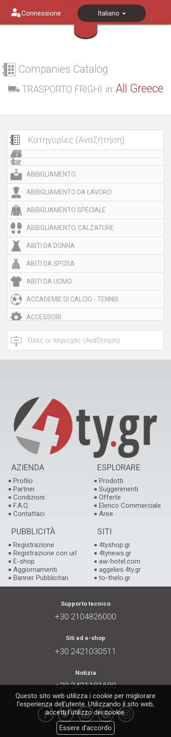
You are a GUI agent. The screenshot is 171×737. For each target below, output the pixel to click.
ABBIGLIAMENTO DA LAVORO (69, 192)
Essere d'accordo (85, 728)
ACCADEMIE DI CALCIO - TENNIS (72, 299)
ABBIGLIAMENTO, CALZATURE (70, 227)
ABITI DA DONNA (50, 245)
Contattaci (29, 514)
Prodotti (111, 481)
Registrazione (33, 545)
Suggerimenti (118, 489)
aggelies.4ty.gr (120, 569)
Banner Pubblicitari (40, 578)
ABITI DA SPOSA (50, 263)
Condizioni (29, 497)
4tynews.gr (115, 553)
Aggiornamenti (35, 569)
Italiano (112, 13)
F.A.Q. (21, 505)
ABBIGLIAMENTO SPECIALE (66, 210)
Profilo (23, 481)
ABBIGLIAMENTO (51, 174)
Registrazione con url (45, 553)
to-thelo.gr (114, 578)
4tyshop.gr (114, 545)
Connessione (41, 13)
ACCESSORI (43, 317)
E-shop (24, 561)
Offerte (110, 497)
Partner (24, 489)
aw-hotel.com (119, 561)
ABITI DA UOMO (49, 281)
